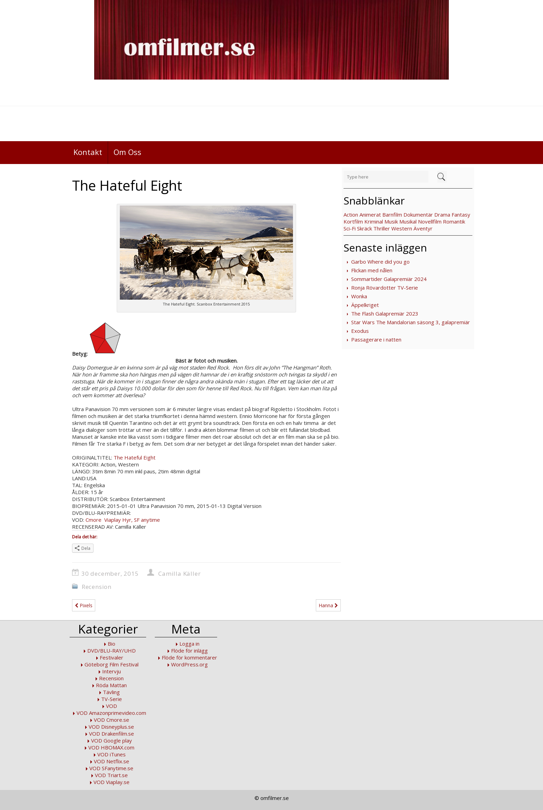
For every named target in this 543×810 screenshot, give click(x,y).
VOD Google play (111, 740)
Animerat (370, 214)
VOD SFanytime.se (111, 768)
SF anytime (147, 519)
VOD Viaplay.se (112, 782)
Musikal (408, 221)
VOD (111, 705)
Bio (111, 643)
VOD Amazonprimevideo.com (111, 712)
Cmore (93, 519)
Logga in (189, 643)
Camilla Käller (179, 573)
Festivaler (111, 657)
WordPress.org (189, 664)
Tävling (111, 692)
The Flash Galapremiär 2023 (384, 313)
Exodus (360, 330)
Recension (97, 587)
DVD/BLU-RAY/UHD (111, 650)
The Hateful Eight (134, 457)
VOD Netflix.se (111, 761)
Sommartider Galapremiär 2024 (389, 278)
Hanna (328, 605)
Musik (391, 221)
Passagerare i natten (376, 339)
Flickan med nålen (371, 270)
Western (401, 228)
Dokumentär (418, 214)
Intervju (111, 671)
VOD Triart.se (111, 775)
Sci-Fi (350, 228)
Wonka (359, 296)
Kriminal (373, 221)
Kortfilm (353, 221)
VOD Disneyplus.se (111, 726)
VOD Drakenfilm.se (111, 733)
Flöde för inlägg (189, 650)
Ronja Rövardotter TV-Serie (384, 287)
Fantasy (461, 214)
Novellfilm (430, 221)
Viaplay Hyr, (118, 519)
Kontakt (87, 152)
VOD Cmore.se (111, 719)
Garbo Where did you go (380, 261)
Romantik (454, 221)
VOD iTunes (111, 754)
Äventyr (423, 228)
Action (351, 214)
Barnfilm (392, 214)
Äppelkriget (365, 304)
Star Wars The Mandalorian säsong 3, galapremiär (410, 322)
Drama (442, 214)
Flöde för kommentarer (189, 657)
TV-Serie (111, 698)
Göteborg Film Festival (111, 664)
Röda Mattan (111, 685)
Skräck (364, 228)
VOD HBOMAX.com (111, 747)
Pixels (83, 605)
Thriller (381, 228)
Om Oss (127, 152)
